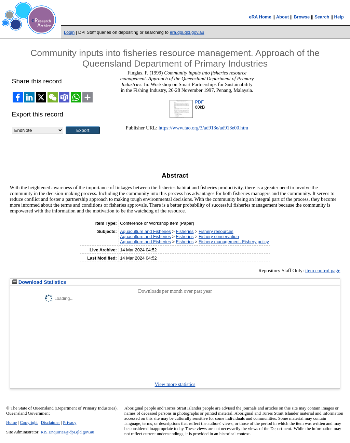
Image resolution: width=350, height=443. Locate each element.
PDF (199, 102)
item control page (322, 270)
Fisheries (185, 231)
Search (321, 16)
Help (339, 16)
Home (11, 422)
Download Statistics (39, 282)
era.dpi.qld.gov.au (187, 32)
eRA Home (260, 16)
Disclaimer (50, 422)
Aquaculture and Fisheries (145, 231)
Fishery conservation (219, 236)
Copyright (29, 422)
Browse (302, 16)
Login (69, 32)
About (282, 16)
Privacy (69, 422)
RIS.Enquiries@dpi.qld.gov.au (67, 432)
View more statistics (175, 384)
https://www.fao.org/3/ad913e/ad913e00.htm (203, 127)
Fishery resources (216, 231)
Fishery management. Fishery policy (234, 241)
